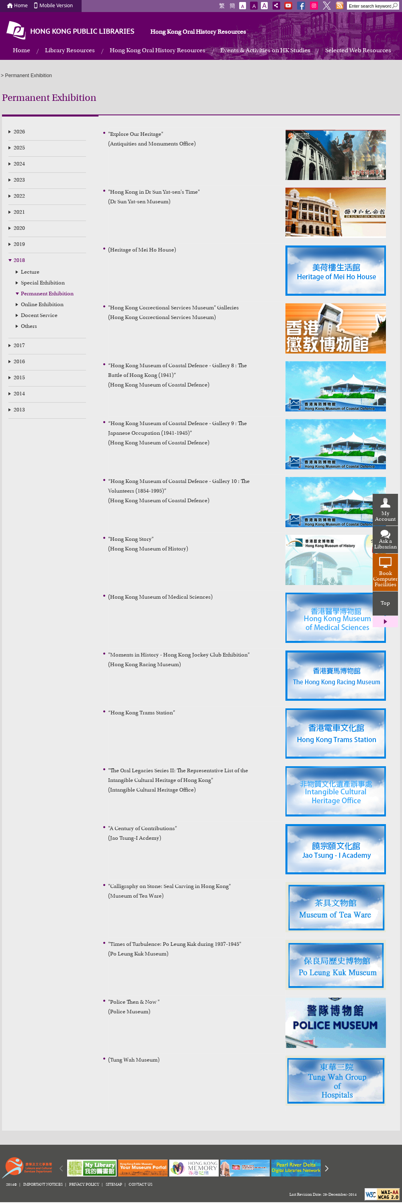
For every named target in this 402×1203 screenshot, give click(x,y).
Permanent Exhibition (47, 294)
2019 (19, 245)
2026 (19, 132)
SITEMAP (114, 1185)
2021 (19, 212)
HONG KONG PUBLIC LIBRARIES (82, 32)
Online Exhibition (42, 305)
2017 (19, 346)
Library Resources (70, 50)
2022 (19, 196)
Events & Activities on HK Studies (265, 50)
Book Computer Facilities (385, 579)
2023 (19, 180)
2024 (19, 164)
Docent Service (39, 316)
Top (385, 603)
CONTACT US (140, 1185)
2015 (19, 378)
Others (29, 326)
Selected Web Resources (358, 50)
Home (21, 6)
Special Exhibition (43, 283)
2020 (19, 228)
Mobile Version (56, 6)
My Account (385, 516)
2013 (19, 410)
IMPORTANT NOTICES (43, 1185)
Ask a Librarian (385, 544)
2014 (19, 394)
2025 (19, 148)
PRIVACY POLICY (84, 1185)
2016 (19, 362)
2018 (19, 261)
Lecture (30, 272)
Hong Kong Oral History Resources (198, 32)
